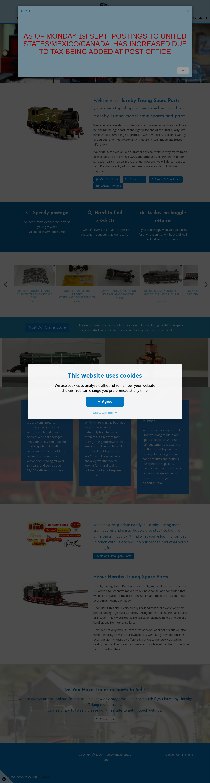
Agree (105, 401)
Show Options (105, 413)
